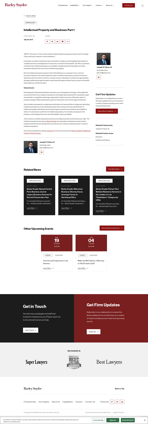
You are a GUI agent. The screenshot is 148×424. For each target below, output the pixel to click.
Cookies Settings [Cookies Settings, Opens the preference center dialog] (98, 420)
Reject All (113, 420)
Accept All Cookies (128, 420)
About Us (56, 402)
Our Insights (87, 5)
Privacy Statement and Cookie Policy (98, 412)
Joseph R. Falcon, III (47, 142)
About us (109, 5)
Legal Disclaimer (118, 412)
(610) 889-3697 (45, 145)
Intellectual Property (103, 140)
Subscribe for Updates (107, 111)
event (48, 255)
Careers (98, 5)
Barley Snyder (52, 121)
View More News (115, 169)
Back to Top (119, 389)
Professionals (63, 5)
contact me (50, 131)
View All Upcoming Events (112, 228)
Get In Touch (30, 330)
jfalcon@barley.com (46, 148)
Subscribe (93, 332)
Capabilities (74, 5)
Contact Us (129, 5)
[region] (74, 420)
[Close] (144, 420)
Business (99, 137)
